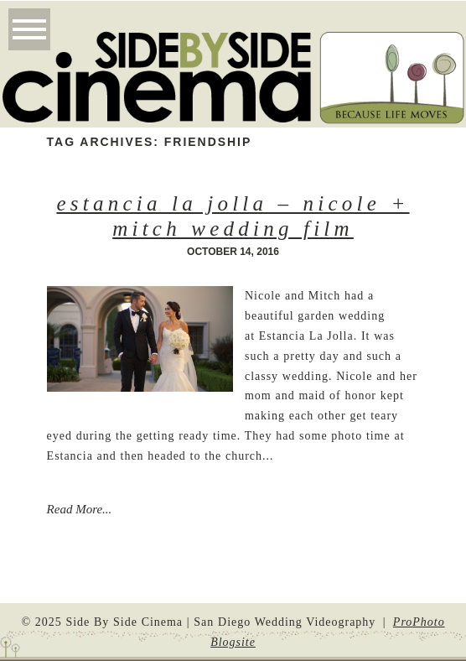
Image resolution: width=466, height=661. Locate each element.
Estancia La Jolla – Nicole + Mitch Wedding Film (232, 216)
